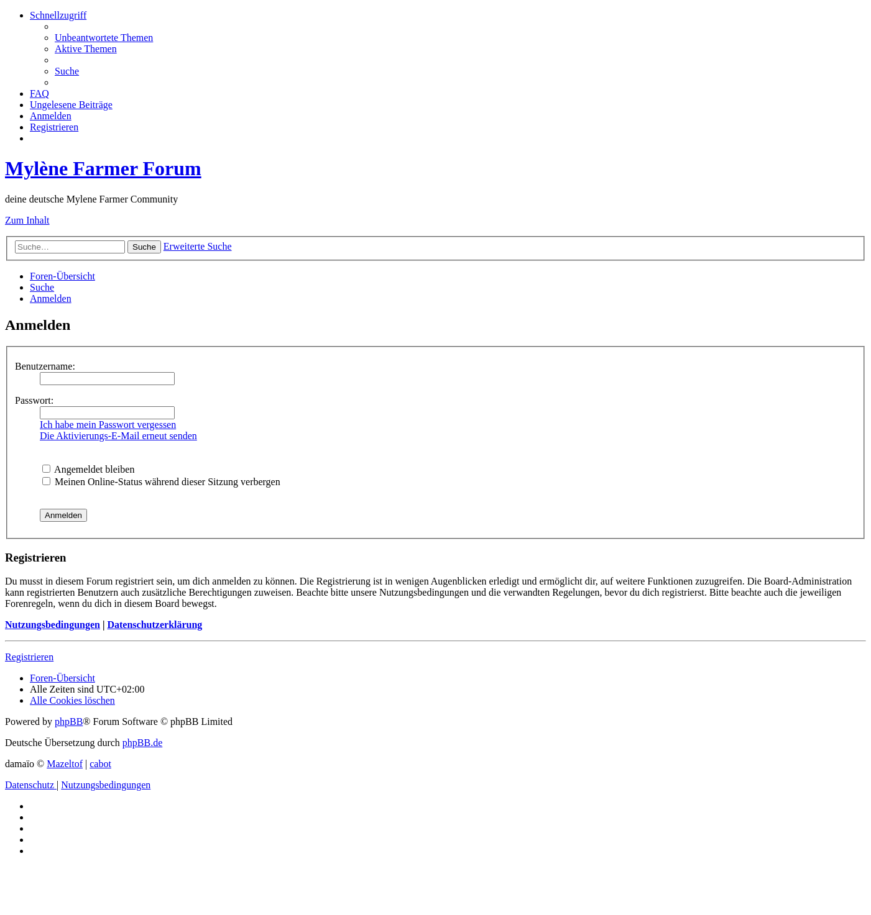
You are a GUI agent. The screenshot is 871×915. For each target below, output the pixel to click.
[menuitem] (104, 37)
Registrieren (29, 657)
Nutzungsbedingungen (52, 624)
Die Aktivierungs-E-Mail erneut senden (118, 435)
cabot (100, 763)
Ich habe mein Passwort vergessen (108, 424)
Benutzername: (45, 366)
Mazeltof (65, 763)
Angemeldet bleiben (88, 469)
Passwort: (34, 400)
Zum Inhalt (27, 220)
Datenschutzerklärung (154, 624)
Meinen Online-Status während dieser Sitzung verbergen (161, 481)
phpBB (69, 721)
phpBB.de (142, 742)
